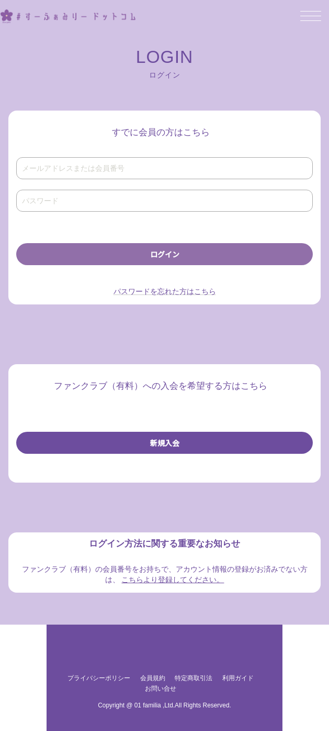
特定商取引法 (193, 678)
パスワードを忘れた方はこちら (165, 291)
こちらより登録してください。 (172, 579)
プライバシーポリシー (98, 678)
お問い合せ (160, 688)
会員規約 (152, 678)
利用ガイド (238, 678)
